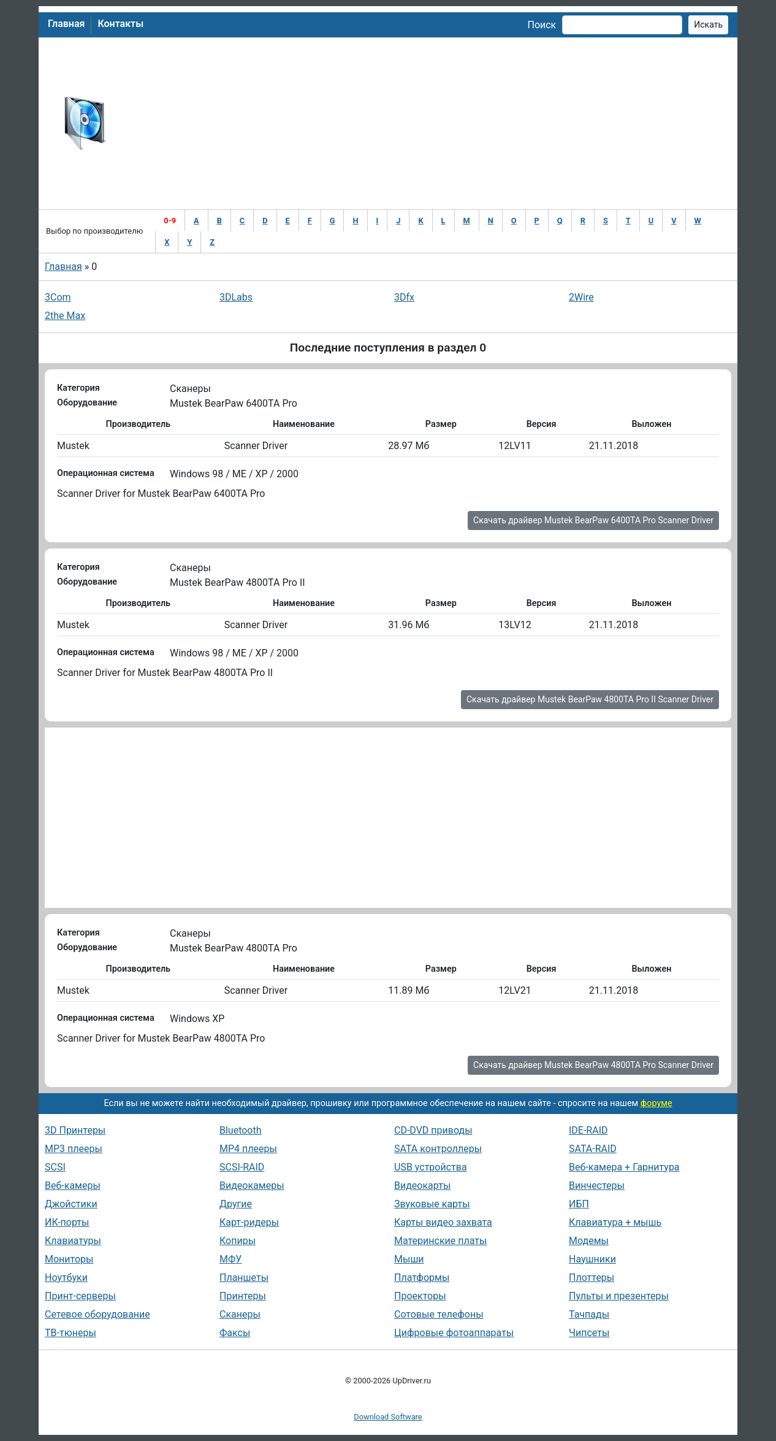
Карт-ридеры (249, 1222)
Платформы (421, 1277)
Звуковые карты (432, 1204)
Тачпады (589, 1314)
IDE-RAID (588, 1130)
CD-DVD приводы (433, 1130)
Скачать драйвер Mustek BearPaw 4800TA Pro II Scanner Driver (589, 699)
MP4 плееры (248, 1149)
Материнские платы (440, 1241)
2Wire (581, 297)
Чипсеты (589, 1333)
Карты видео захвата (443, 1222)
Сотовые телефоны (439, 1314)
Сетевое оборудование (97, 1314)
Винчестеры (597, 1185)
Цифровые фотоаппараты (454, 1333)
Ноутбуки (66, 1277)
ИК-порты (67, 1222)
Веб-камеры (73, 1185)
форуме (656, 1103)
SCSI (55, 1167)
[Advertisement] (428, 123)
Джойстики (71, 1204)
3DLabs (236, 297)
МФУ (230, 1259)
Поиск (541, 25)
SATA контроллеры (438, 1149)
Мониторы (69, 1259)
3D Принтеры (75, 1130)
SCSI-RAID (241, 1167)
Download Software (388, 1416)
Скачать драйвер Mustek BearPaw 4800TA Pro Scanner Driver (593, 1065)
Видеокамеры (251, 1185)
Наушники (592, 1259)
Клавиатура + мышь (615, 1222)
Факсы (234, 1333)
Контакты (120, 23)
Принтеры (242, 1296)
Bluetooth (240, 1130)
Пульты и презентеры (619, 1296)
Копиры (237, 1241)
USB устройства (430, 1167)
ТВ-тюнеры (70, 1333)
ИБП (579, 1204)
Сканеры (240, 1314)
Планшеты (243, 1277)
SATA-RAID (593, 1149)
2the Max (65, 315)
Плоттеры (591, 1277)
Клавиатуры (73, 1241)
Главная (66, 23)
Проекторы (420, 1296)
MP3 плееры (73, 1149)
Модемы (589, 1241)
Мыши (409, 1259)
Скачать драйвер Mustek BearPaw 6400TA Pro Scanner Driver (593, 520)
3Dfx (404, 297)
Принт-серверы (80, 1296)
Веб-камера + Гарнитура (624, 1167)
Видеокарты (422, 1185)
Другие (235, 1204)
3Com (58, 297)
